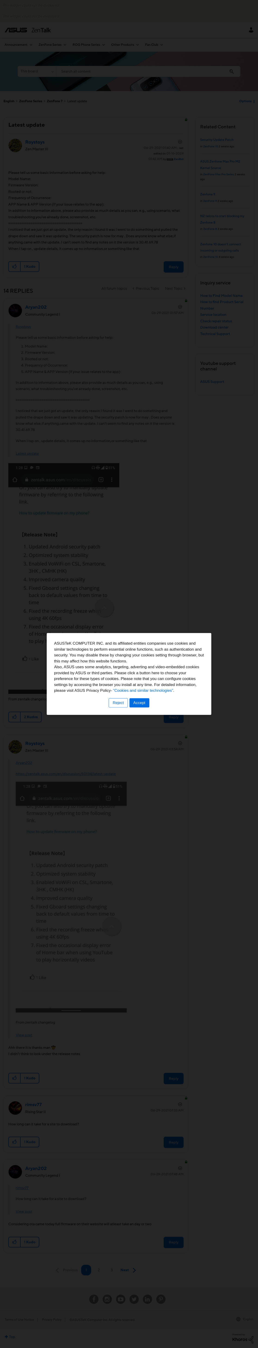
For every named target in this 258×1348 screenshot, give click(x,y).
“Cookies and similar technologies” (143, 690)
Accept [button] (139, 703)
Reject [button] (118, 703)
